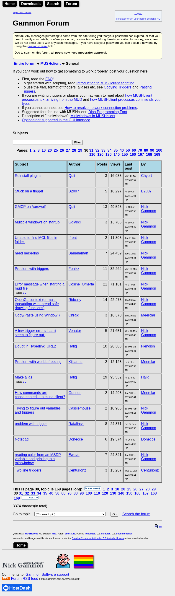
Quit (72, 176)
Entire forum (24, 63)
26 (62, 150)
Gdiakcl (75, 222)
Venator (75, 331)
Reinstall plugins (28, 176)
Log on (138, 13)
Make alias (23, 377)
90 (152, 150)
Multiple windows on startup (37, 222)
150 (125, 154)
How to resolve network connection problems (100, 108)
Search (53, 4)
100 (159, 150)
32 (97, 150)
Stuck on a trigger (29, 191)
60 (134, 150)
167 (141, 154)
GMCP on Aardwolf (30, 207)
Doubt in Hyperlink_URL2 (35, 346)
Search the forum (136, 514)
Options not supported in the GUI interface (56, 120)
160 (133, 154)
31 (91, 150)
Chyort (146, 176)
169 (157, 154)
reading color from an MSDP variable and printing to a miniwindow (38, 459)
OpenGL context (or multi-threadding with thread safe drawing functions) (37, 304)
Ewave (74, 455)
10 (44, 150)
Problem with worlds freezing (38, 362)
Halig (73, 346)
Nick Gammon (148, 209)
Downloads (31, 4)
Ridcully (75, 300)
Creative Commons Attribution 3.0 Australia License (98, 538)
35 (115, 150)
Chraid (74, 315)
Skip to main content (22, 12)
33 (103, 150)
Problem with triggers (32, 269)
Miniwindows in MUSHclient (92, 116)
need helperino (27, 253)
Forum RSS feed (24, 578)
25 (56, 150)
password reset (37, 46)
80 (146, 150)
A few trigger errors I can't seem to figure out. (35, 333)
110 (92, 154)
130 (109, 154)
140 (116, 154)
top (158, 527)
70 (140, 150)
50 (128, 150)
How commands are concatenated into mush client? (40, 395)
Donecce (76, 439)
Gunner (75, 393)
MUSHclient (50, 63)
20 (50, 150)
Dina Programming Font (107, 112)
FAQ (157, 18)
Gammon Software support (47, 574)
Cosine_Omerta (81, 284)
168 (149, 154)
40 (122, 150)
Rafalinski (76, 424)
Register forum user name (131, 18)
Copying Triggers (117, 87)
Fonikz (74, 269)
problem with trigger (31, 424)
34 (110, 150)
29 (80, 150)
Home (10, 4)
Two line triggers (28, 470)
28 (74, 150)
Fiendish (148, 346)
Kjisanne (75, 362)
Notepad (22, 439)
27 (68, 150)
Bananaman (78, 253)
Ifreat (73, 238)
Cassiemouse (80, 408)
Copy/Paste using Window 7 (37, 315)
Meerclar (148, 315)
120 (100, 154)
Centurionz (77, 470)
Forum (71, 4)
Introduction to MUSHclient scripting (105, 83)
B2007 (74, 191)
